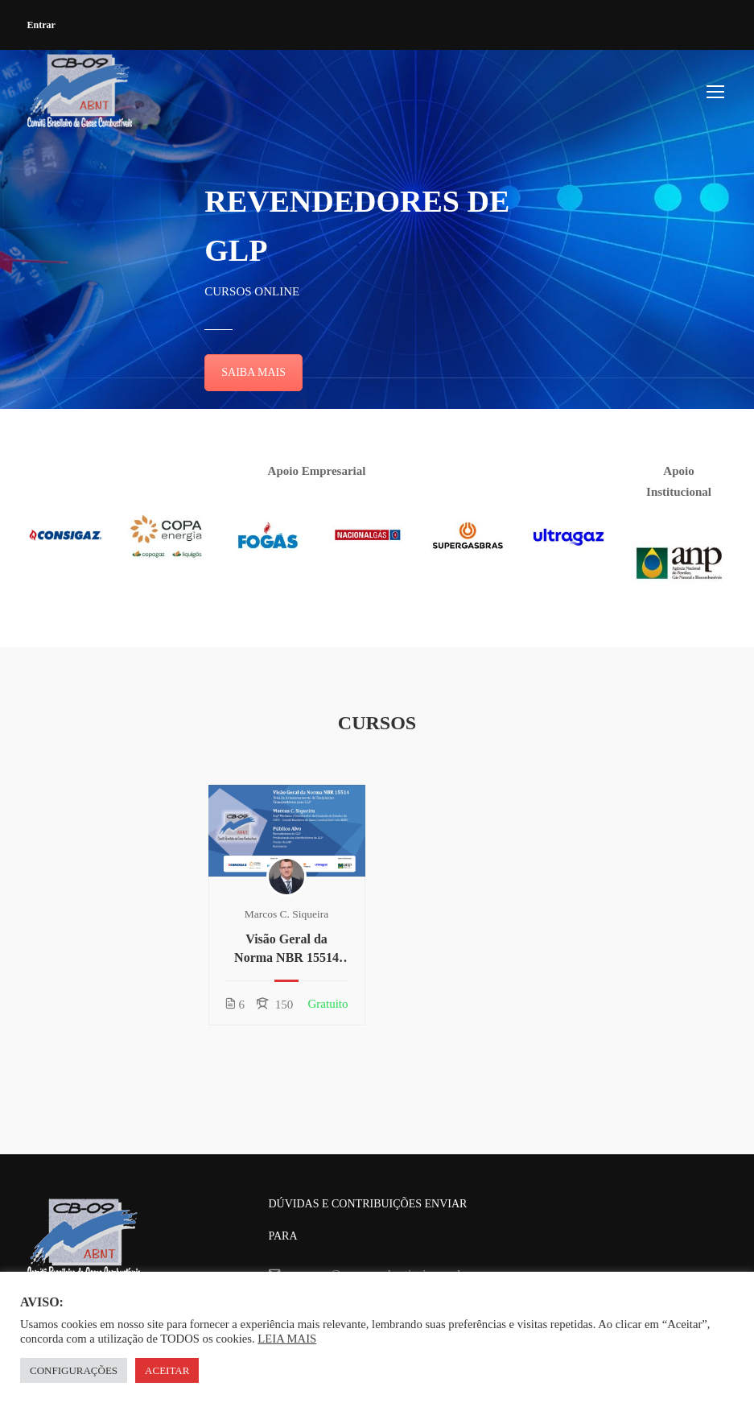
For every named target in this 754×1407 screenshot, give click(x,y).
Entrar (41, 25)
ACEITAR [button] (167, 1370)
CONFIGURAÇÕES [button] (73, 1370)
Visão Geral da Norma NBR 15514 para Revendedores (286, 949)
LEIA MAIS (287, 1338)
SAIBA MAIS (253, 372)
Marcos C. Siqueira (287, 914)
